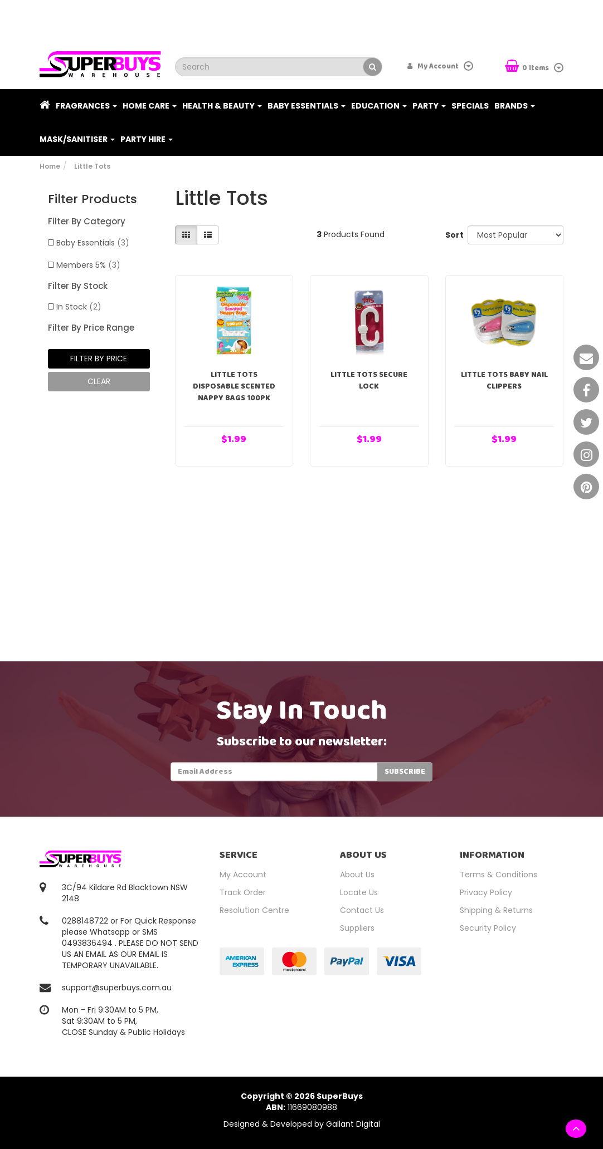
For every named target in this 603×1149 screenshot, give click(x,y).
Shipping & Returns (496, 910)
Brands (514, 105)
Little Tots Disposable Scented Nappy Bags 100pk (234, 386)
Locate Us (359, 892)
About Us (357, 874)
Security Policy (488, 928)
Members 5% (88, 265)
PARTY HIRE (146, 139)
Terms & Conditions (498, 874)
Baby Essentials (307, 105)
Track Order (243, 892)
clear (98, 381)
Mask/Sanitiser (77, 139)
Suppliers (357, 928)
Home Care (150, 105)
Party (429, 105)
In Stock (78, 306)
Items (528, 67)
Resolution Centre (254, 910)
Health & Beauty (222, 105)
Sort (452, 234)
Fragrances (86, 105)
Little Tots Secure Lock (368, 380)
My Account (243, 874)
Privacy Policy (486, 892)
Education (379, 105)
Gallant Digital (353, 1124)
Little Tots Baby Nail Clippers (504, 380)
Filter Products (92, 199)
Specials (470, 105)
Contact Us (362, 910)
